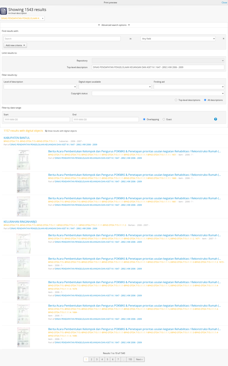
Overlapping (151, 119)
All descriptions (213, 100)
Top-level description (77, 67)
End (74, 114)
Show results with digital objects (61, 130)
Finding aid (159, 81)
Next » (139, 359)
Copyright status (79, 93)
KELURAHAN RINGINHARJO (20, 222)
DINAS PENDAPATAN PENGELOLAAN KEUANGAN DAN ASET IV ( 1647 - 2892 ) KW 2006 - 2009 (53, 144)
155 (130, 359)
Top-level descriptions (187, 100)
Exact (167, 119)
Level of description (13, 81)
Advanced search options (114, 24)
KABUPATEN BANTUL (17, 138)
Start (6, 114)
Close (224, 2)
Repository (82, 60)
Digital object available (90, 81)
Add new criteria (15, 45)
